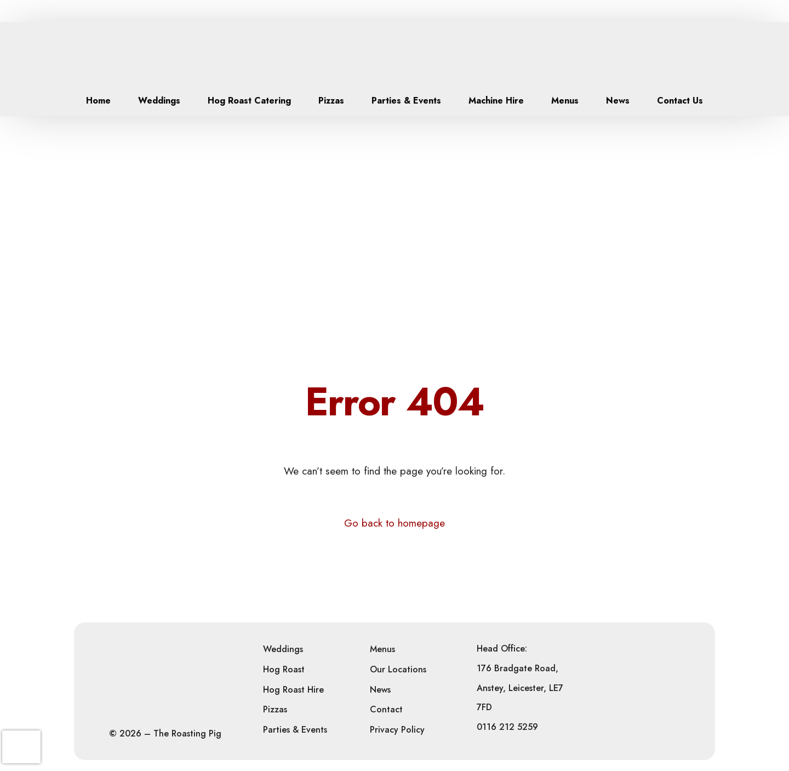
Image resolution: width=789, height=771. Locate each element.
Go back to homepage (394, 523)
